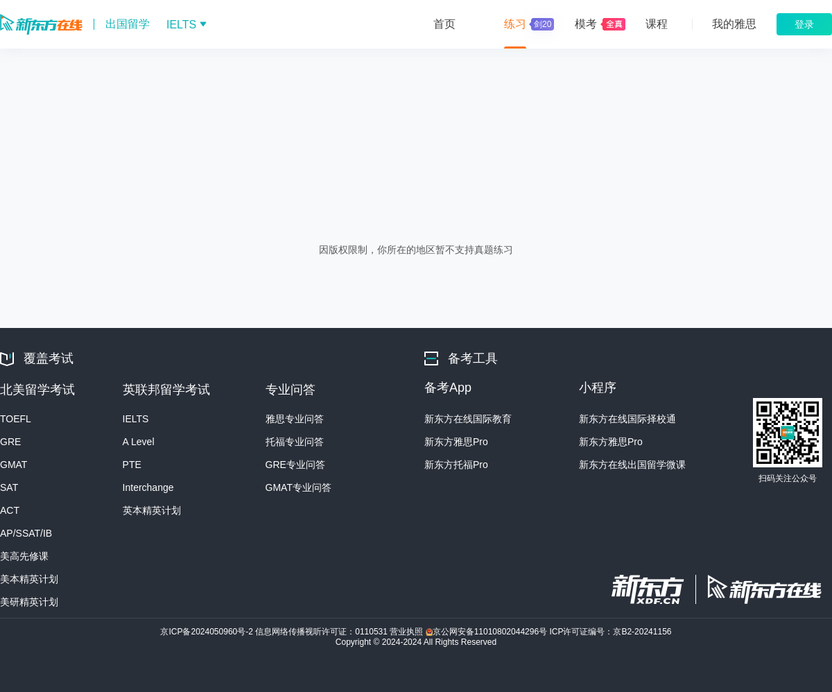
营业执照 (407, 632)
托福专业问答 (295, 441)
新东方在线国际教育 (468, 418)
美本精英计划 (29, 579)
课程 (656, 24)
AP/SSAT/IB (26, 533)
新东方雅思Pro (456, 441)
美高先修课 (24, 556)
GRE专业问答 (295, 464)
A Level (139, 441)
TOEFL (15, 418)
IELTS (136, 418)
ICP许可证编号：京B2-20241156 (610, 632)
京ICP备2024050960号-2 (207, 632)
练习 (527, 24)
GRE (10, 441)
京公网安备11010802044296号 (488, 632)
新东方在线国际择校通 (627, 418)
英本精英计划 (152, 510)
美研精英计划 (29, 601)
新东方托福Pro (456, 464)
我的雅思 (734, 24)
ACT (9, 510)
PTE (132, 464)
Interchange (148, 487)
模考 (586, 24)
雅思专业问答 (295, 418)
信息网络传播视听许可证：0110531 (322, 632)
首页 (444, 24)
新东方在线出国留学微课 (632, 464)
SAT (9, 487)
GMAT (13, 464)
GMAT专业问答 (298, 487)
